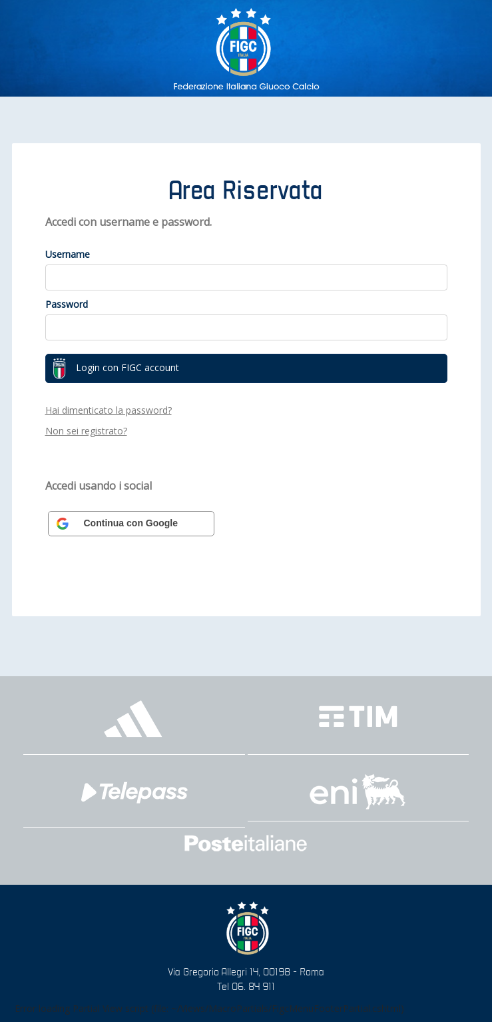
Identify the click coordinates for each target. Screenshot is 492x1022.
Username (67, 254)
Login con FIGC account (116, 368)
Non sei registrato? (86, 430)
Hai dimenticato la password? (108, 410)
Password (66, 304)
